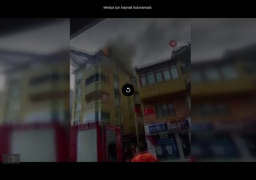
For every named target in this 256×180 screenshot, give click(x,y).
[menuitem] (11, 159)
